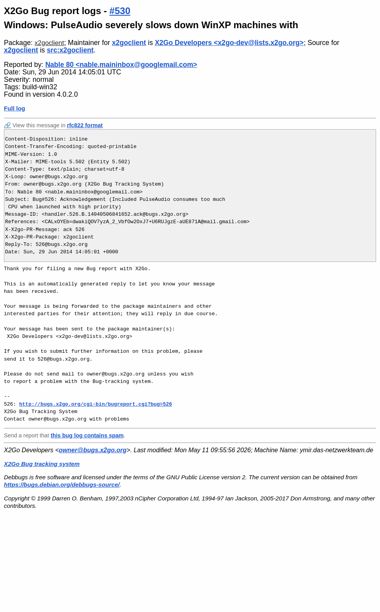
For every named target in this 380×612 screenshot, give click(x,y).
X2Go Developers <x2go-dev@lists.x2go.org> (229, 43)
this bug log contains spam (87, 435)
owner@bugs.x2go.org (93, 450)
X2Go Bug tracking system (42, 463)
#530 (119, 10)
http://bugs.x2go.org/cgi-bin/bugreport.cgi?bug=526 (95, 404)
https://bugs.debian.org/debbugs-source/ (61, 484)
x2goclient (49, 43)
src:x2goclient (70, 50)
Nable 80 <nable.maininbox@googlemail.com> (121, 65)
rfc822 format (85, 125)
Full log (14, 108)
